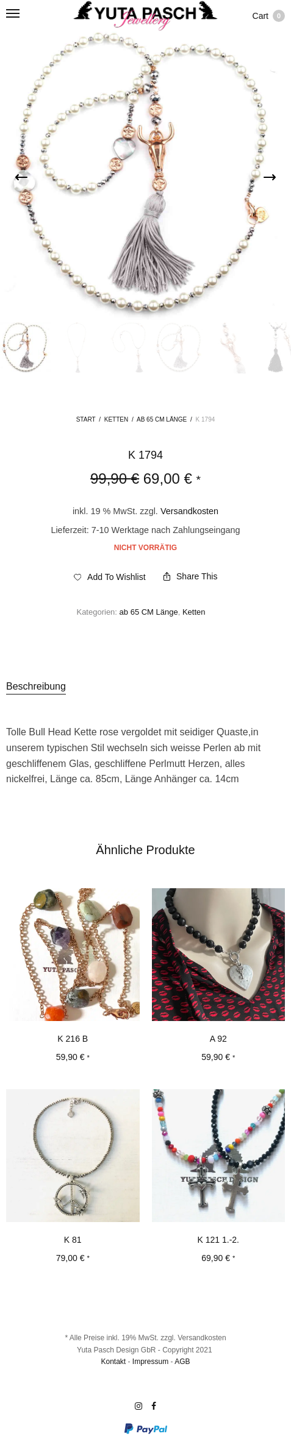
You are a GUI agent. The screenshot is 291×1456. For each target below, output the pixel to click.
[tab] (145, 686)
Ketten (116, 419)
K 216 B (72, 1039)
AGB (182, 1361)
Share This (190, 576)
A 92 (218, 1039)
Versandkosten (189, 511)
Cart (269, 16)
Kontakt (113, 1361)
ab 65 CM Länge (162, 419)
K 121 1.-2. (219, 1240)
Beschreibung (36, 686)
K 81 (73, 1240)
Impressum (150, 1361)
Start (86, 419)
